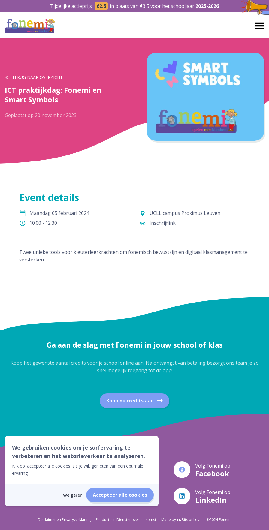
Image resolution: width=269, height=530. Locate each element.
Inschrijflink (163, 223)
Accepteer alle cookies (120, 495)
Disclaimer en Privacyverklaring (64, 519)
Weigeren (73, 495)
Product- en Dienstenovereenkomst (126, 519)
